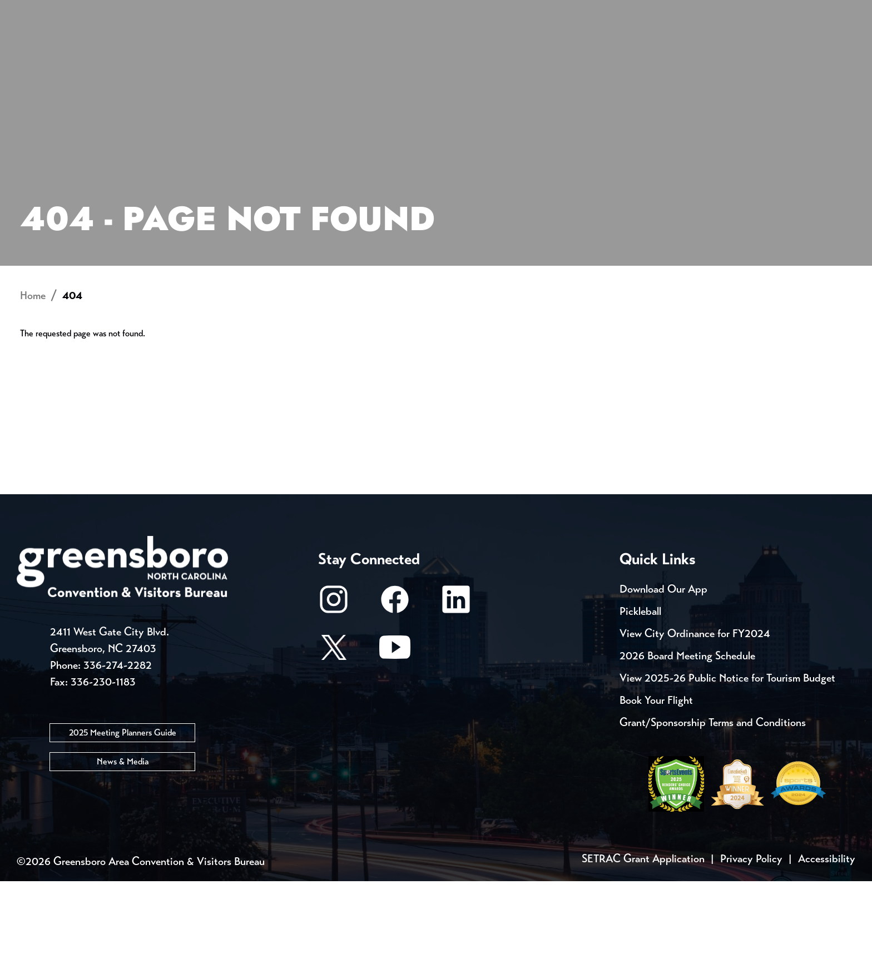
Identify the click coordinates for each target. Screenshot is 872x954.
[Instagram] (333, 677)
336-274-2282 (117, 737)
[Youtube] (394, 725)
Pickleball (640, 684)
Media (391, 11)
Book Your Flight (656, 773)
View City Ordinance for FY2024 (695, 706)
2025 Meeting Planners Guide (122, 804)
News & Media (122, 833)
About (56, 47)
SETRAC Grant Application (643, 931)
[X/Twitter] (333, 725)
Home (33, 368)
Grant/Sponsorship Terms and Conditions (713, 795)
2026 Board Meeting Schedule (687, 729)
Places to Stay (179, 47)
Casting (456, 11)
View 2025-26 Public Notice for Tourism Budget (727, 751)
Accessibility (826, 931)
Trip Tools (130, 11)
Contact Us (218, 11)
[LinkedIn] (456, 677)
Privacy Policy (751, 931)
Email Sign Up (313, 11)
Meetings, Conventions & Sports (685, 47)
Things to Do (491, 47)
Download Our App (663, 662)
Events (56, 11)
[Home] (347, 47)
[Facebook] (394, 677)
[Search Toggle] (821, 47)
